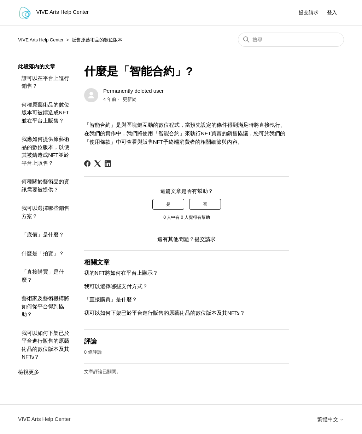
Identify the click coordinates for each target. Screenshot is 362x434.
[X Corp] (97, 163)
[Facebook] (87, 163)
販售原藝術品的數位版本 (97, 39)
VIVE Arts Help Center (41, 39)
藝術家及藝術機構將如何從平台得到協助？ (45, 306)
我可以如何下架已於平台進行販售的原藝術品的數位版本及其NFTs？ (45, 345)
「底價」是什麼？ (43, 235)
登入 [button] (332, 12)
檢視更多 (28, 372)
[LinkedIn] (108, 163)
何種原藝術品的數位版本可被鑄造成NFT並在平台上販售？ (45, 113)
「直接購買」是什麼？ (43, 276)
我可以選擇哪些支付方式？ (116, 286)
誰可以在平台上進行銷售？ (45, 82)
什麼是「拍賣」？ (43, 253)
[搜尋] (291, 40)
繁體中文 (330, 419)
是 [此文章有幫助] (168, 204)
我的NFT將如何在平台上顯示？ (121, 273)
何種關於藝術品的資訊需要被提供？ (45, 185)
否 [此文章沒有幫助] (205, 204)
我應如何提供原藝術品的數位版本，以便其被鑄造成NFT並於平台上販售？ (45, 151)
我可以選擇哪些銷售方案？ (45, 212)
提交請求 (309, 12)
